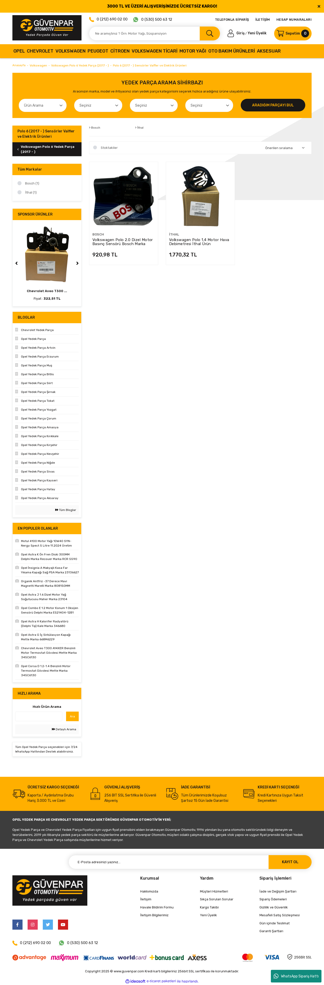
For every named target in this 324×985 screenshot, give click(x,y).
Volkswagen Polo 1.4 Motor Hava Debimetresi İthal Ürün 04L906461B (199, 242)
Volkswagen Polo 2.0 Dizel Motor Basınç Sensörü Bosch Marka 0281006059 (122, 242)
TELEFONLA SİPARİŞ (232, 19)
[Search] (154, 33)
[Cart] (293, 33)
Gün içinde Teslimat (274, 923)
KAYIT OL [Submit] (290, 862)
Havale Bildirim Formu (157, 907)
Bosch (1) (32, 183)
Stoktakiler (109, 148)
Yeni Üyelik (257, 33)
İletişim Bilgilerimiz (154, 915)
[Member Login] (236, 33)
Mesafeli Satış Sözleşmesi (279, 915)
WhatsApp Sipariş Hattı (296, 976)
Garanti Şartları (271, 931)
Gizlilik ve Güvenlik (273, 907)
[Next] (77, 263)
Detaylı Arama (64, 729)
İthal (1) (31, 192)
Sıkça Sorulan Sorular (216, 899)
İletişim (145, 899)
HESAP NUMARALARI (294, 19)
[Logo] (47, 28)
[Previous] (16, 263)
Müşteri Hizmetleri (214, 891)
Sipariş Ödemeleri (273, 899)
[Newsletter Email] (190, 862)
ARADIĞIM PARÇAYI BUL (273, 105)
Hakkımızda (149, 891)
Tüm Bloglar (65, 510)
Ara (72, 716)
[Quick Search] (38, 716)
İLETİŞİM (262, 19)
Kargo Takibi (209, 907)
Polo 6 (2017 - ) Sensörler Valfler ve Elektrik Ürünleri (150, 65)
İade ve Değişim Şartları (277, 891)
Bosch (98, 234)
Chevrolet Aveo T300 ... (47, 291)
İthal (174, 234)
